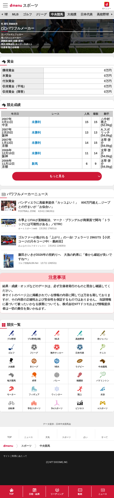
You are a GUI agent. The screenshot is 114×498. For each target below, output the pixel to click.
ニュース (102, 494)
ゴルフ (27, 14)
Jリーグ (41, 14)
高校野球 (103, 14)
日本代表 (87, 14)
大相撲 (71, 14)
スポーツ (26, 445)
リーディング (57, 494)
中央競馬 (57, 14)
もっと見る (57, 176)
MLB (15, 14)
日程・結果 (34, 494)
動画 (80, 494)
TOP (11, 494)
